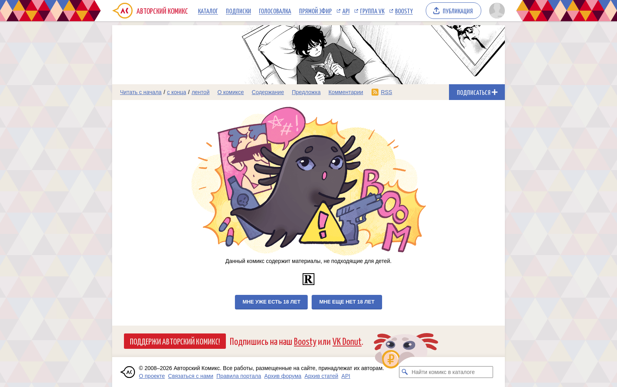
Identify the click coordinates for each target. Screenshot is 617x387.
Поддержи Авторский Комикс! (175, 341)
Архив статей (321, 376)
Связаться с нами (190, 376)
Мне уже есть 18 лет (271, 302)
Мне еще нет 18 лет (346, 302)
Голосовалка (275, 10)
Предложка (306, 92)
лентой (201, 92)
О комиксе (230, 92)
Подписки (238, 10)
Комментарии (346, 92)
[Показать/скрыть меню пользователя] (495, 10)
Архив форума (282, 376)
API (345, 10)
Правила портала (238, 376)
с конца (177, 92)
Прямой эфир (315, 10)
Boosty (404, 10)
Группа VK (372, 10)
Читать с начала (141, 92)
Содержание (268, 92)
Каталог (208, 10)
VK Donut (347, 341)
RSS (386, 92)
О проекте (152, 376)
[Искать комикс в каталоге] (404, 372)
